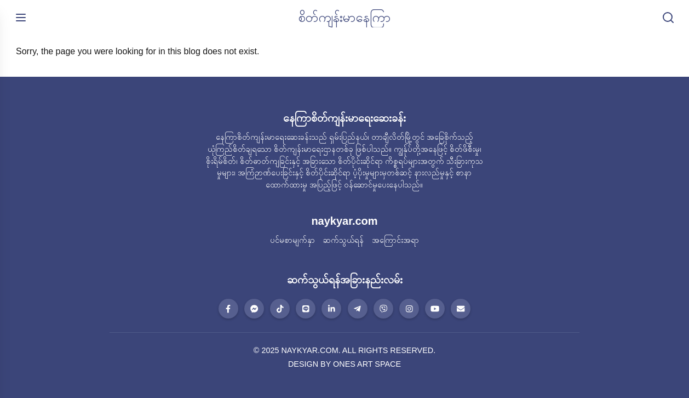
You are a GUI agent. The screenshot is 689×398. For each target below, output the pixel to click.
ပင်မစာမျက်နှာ (292, 240)
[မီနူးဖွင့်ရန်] (21, 17)
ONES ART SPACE (367, 364)
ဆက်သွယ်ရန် (343, 240)
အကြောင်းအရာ (395, 240)
